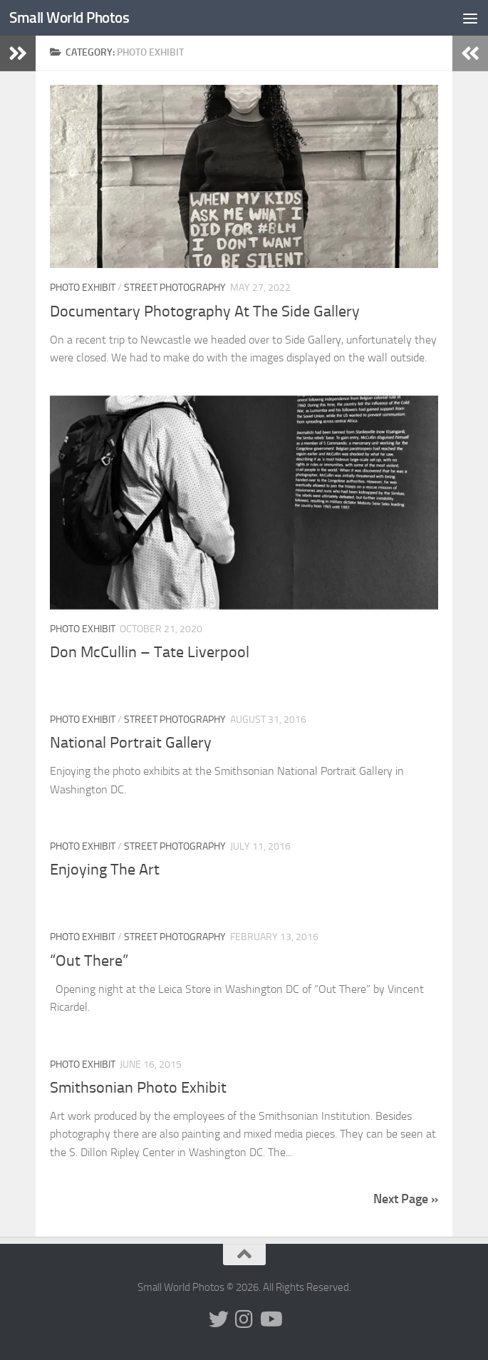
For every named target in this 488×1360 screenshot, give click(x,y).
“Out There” (91, 961)
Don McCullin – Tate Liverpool (149, 652)
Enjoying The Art (105, 869)
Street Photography (175, 288)
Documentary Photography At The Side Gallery (205, 311)
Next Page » (405, 1199)
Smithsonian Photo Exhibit (138, 1087)
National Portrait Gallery (131, 742)
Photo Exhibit (82, 288)
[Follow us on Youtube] (270, 1319)
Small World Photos (69, 17)
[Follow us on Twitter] (219, 1319)
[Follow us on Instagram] (244, 1319)
